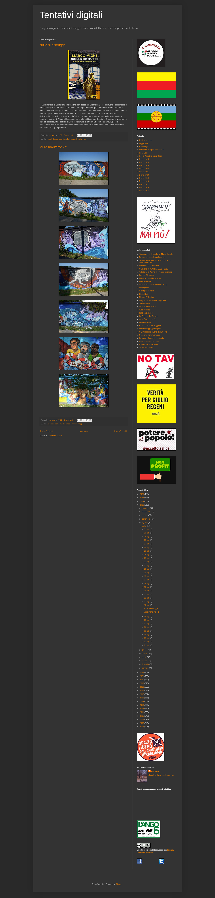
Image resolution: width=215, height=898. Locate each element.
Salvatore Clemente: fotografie (151, 338)
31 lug (147, 529)
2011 (142, 712)
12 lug (147, 598)
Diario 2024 (144, 162)
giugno (145, 650)
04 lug (147, 634)
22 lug (147, 562)
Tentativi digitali (71, 15)
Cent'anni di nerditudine (149, 341)
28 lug (147, 540)
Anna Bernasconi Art (147, 319)
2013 (142, 705)
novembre (146, 512)
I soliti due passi (145, 140)
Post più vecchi (120, 431)
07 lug (147, 624)
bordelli (49, 139)
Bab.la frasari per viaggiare (150, 326)
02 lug (147, 642)
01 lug (147, 645)
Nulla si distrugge (53, 45)
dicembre (146, 508)
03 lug (147, 638)
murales (62, 424)
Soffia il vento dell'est (148, 307)
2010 (142, 716)
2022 (142, 672)
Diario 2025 (144, 159)
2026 (142, 494)
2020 (142, 680)
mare (57, 424)
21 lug (147, 565)
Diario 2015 (144, 191)
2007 (142, 727)
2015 (142, 698)
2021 (142, 676)
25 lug (147, 551)
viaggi (80, 424)
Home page (83, 431)
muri (68, 424)
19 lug (147, 573)
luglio (144, 526)
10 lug (147, 605)
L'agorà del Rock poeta (148, 344)
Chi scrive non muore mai (149, 335)
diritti (52, 424)
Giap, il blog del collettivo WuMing (153, 285)
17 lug (147, 580)
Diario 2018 (144, 181)
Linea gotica (144, 288)
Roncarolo (143, 153)
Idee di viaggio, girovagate (150, 329)
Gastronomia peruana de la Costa (153, 332)
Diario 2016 (144, 187)
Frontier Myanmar (146, 275)
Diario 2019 (144, 178)
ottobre (145, 515)
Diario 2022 (144, 169)
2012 (142, 709)
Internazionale (145, 281)
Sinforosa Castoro (146, 347)
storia (80, 139)
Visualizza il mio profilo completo (161, 775)
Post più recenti (46, 431)
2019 (142, 683)
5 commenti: (69, 420)
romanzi (74, 139)
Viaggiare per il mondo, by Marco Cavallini (156, 254)
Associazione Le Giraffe (149, 266)
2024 (142, 501)
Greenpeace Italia (146, 291)
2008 (142, 723)
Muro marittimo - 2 (53, 147)
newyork (74, 424)
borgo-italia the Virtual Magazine (152, 300)
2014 (142, 701)
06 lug (147, 627)
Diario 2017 (144, 184)
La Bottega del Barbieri (148, 316)
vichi (84, 139)
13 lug (147, 594)
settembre (146, 519)
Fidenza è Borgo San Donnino (151, 150)
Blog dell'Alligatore (146, 297)
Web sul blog (144, 310)
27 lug (147, 544)
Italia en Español (146, 313)
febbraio (145, 664)
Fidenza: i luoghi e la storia (150, 278)
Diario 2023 (144, 165)
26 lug (147, 547)
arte (48, 424)
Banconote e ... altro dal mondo (152, 257)
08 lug (147, 620)
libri (68, 139)
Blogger (119, 884)
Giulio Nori (143, 294)
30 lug (147, 533)
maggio (145, 653)
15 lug (147, 587)
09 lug (147, 616)
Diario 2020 (144, 175)
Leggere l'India (145, 322)
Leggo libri (143, 143)
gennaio (145, 668)
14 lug (147, 591)
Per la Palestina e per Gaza (150, 156)
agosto (145, 522)
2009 (142, 719)
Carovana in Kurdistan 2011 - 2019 (153, 269)
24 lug (147, 555)
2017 (142, 690)
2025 (142, 498)
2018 (142, 687)
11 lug (147, 602)
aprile (144, 657)
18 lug (147, 576)
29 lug (147, 536)
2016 (142, 694)
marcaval (155, 771)
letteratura (62, 139)
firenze (55, 139)
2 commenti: (69, 135)
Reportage (143, 146)
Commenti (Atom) (55, 436)
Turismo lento (144, 303)
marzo (145, 661)
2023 (142, 505)
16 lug (147, 583)
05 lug (147, 631)
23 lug (147, 558)
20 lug (147, 569)
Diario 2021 (144, 172)
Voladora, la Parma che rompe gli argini (155, 272)
